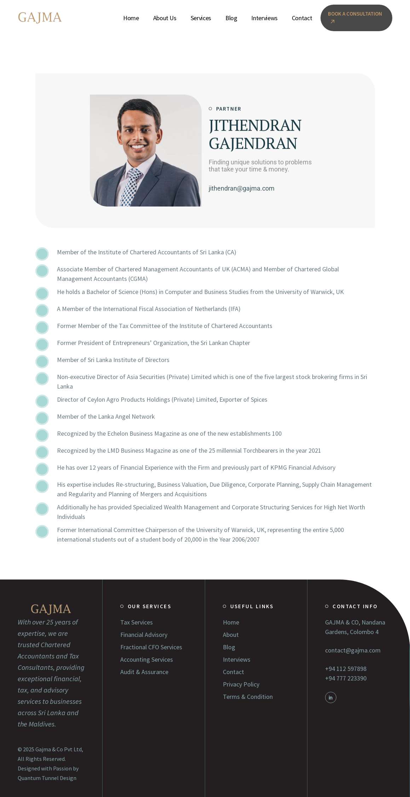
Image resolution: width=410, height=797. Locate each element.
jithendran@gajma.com (242, 188)
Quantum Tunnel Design (47, 777)
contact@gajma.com (353, 650)
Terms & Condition (248, 697)
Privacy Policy (241, 684)
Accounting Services (146, 659)
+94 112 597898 (345, 669)
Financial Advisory (143, 635)
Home (231, 622)
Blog (229, 647)
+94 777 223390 (345, 678)
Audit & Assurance (144, 672)
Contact (233, 672)
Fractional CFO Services (151, 647)
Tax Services (136, 622)
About (231, 635)
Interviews (236, 659)
